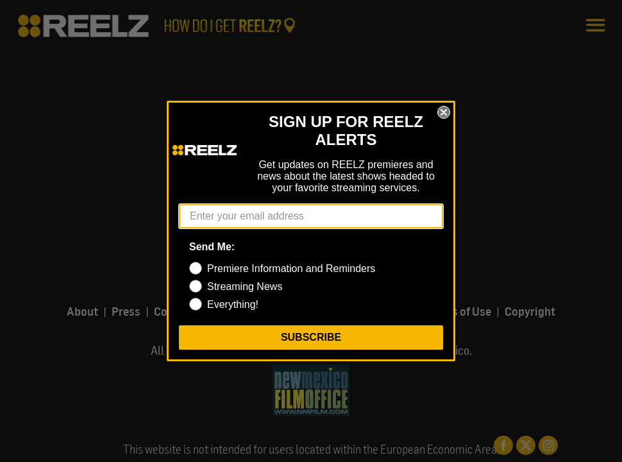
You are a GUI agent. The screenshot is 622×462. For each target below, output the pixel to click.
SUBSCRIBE (311, 337)
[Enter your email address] (311, 216)
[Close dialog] (443, 112)
